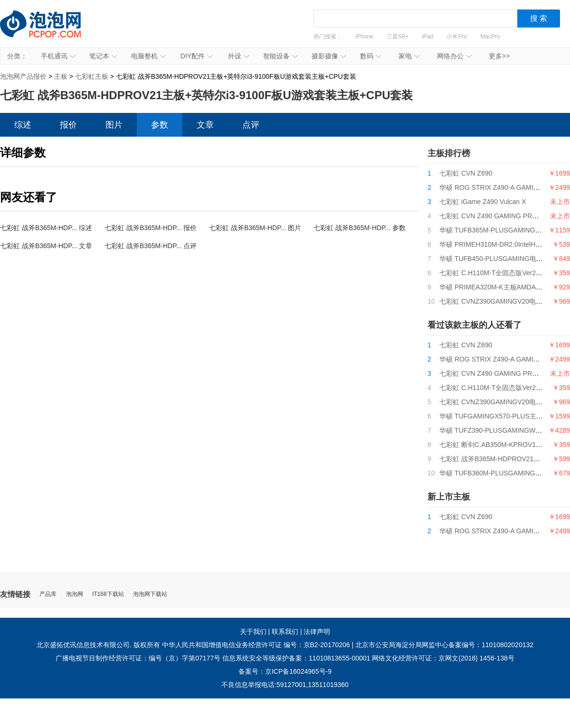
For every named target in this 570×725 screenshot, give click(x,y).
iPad (427, 36)
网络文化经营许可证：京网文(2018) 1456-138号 (443, 658)
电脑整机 (148, 56)
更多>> (499, 56)
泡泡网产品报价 (50, 31)
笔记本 (103, 56)
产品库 (48, 594)
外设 (238, 56)
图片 (114, 125)
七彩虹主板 (91, 76)
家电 (409, 56)
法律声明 (317, 631)
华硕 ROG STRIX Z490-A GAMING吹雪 (498, 187)
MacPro (490, 36)
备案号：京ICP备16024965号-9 (285, 671)
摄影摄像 (329, 56)
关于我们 (253, 631)
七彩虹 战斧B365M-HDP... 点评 (150, 246)
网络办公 (454, 56)
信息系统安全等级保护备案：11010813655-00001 (296, 658)
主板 (60, 76)
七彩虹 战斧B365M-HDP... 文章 (46, 246)
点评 (250, 125)
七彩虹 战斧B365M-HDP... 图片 (255, 228)
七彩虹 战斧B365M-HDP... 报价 (150, 228)
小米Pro (456, 36)
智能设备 (280, 56)
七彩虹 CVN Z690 (465, 173)
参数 (159, 125)
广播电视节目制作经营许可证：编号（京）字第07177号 (138, 658)
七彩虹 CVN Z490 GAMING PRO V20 (495, 216)
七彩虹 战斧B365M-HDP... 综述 (46, 228)
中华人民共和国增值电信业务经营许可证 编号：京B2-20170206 (256, 645)
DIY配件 (196, 56)
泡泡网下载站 (150, 594)
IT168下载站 (108, 594)
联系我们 (285, 631)
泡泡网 (74, 594)
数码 (370, 56)
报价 (68, 125)
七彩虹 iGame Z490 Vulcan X (482, 201)
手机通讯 (58, 56)
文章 (205, 125)
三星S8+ (397, 36)
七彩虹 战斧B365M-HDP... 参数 (360, 228)
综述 (22, 125)
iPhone (364, 36)
